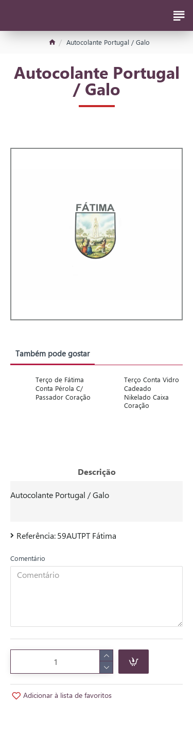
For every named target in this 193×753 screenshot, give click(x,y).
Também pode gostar (52, 353)
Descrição (97, 471)
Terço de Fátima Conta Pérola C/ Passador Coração (63, 388)
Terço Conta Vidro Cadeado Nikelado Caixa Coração (151, 392)
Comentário (27, 558)
